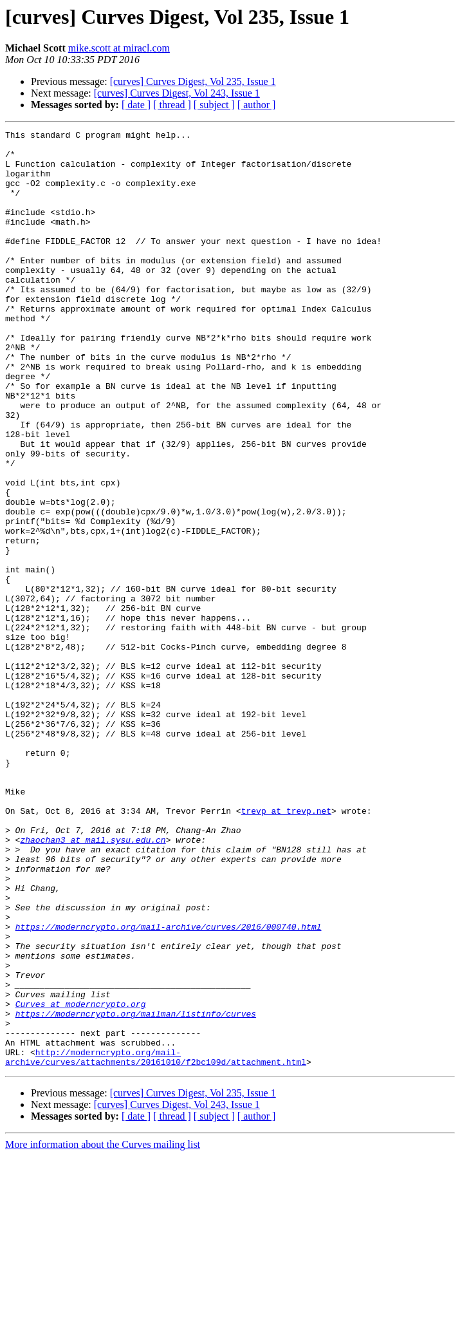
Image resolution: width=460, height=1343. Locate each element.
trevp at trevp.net (286, 947)
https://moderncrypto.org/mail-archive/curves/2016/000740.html (168, 1087)
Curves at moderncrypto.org (80, 1179)
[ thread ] (172, 104)
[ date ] (136, 104)
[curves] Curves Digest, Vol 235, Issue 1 (193, 81)
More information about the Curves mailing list (102, 1331)
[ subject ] (214, 104)
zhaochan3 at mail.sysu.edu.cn (92, 982)
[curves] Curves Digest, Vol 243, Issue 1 (177, 93)
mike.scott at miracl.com (119, 47)
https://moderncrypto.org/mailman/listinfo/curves (135, 1191)
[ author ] (256, 104)
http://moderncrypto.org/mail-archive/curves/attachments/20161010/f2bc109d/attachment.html (155, 1243)
